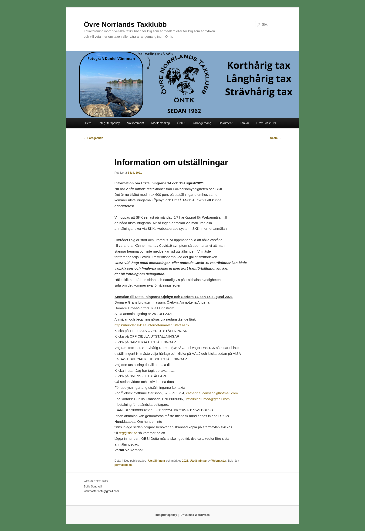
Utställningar (156, 460)
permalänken (123, 465)
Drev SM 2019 (266, 123)
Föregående (93, 138)
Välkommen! (135, 123)
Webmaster (218, 460)
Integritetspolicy (109, 123)
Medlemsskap (160, 123)
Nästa (275, 138)
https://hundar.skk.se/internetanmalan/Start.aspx (152, 325)
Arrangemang (202, 123)
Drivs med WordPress (195, 515)
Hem (88, 123)
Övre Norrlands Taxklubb (125, 24)
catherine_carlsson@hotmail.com (212, 393)
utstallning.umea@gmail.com (207, 399)
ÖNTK (181, 123)
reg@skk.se (128, 433)
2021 (185, 460)
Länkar (244, 123)
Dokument (225, 123)
